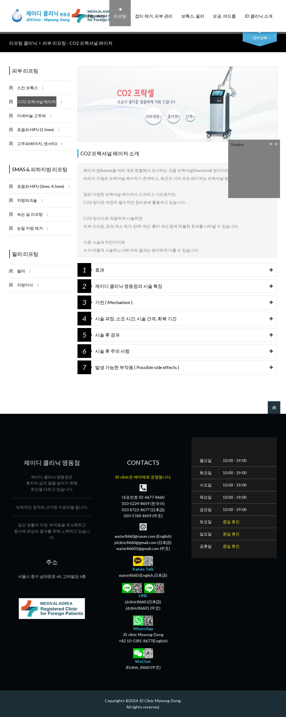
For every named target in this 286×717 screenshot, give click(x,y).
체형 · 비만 (95, 13)
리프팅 (120, 13)
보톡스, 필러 (192, 13)
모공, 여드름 (224, 13)
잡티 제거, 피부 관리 (154, 13)
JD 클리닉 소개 (258, 13)
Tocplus (237, 145)
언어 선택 (260, 38)
